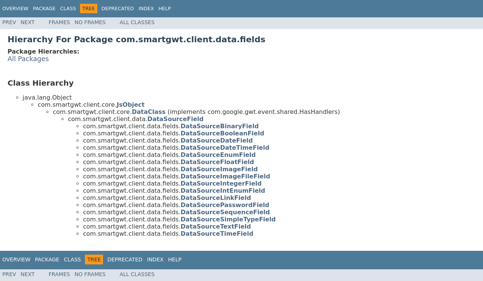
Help (164, 8)
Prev (9, 22)
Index (146, 8)
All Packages (28, 59)
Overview (15, 8)
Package (44, 8)
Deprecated (118, 8)
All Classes (137, 22)
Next (28, 22)
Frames (59, 22)
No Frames (90, 22)
